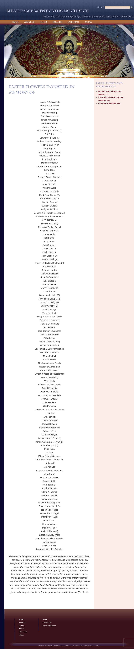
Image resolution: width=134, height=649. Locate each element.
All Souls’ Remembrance (109, 103)
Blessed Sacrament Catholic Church (48, 11)
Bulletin (57, 22)
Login (45, 619)
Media (88, 22)
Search (100, 7)
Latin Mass (73, 22)
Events (43, 22)
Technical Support (49, 625)
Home (15, 22)
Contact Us (47, 622)
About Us (29, 22)
